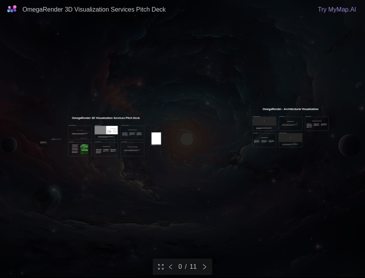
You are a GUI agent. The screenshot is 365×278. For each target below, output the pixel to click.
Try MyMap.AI (337, 9)
